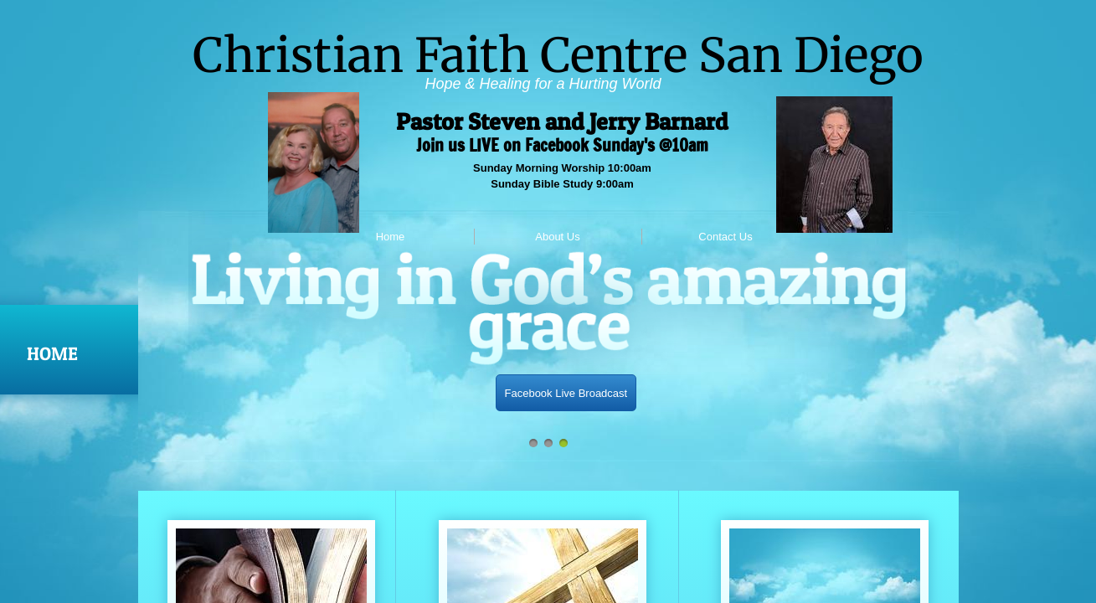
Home (390, 236)
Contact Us (725, 236)
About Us (557, 236)
